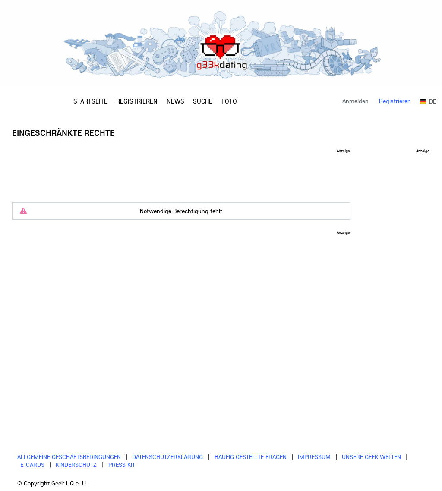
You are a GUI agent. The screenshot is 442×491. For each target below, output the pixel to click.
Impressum (314, 457)
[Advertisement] (181, 172)
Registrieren (395, 101)
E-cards (32, 465)
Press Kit (121, 465)
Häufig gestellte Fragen (251, 457)
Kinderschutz (76, 465)
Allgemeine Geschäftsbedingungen (69, 457)
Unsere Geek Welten (371, 457)
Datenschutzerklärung (167, 457)
